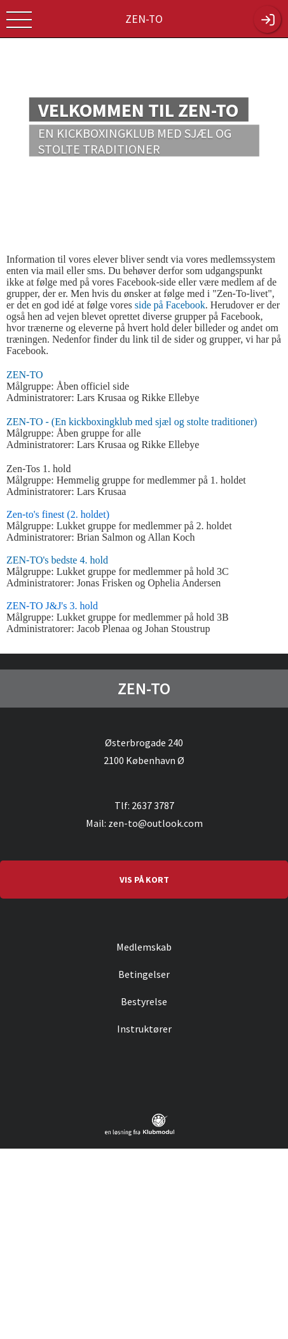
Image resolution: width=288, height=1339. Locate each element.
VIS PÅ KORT (144, 879)
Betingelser (144, 974)
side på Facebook (170, 305)
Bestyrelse (144, 1001)
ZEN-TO (24, 374)
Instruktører (144, 1028)
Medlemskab (144, 946)
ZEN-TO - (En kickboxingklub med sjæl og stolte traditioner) (131, 421)
